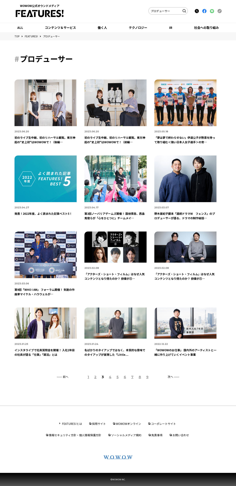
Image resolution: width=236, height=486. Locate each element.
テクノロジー (138, 27)
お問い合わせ (180, 435)
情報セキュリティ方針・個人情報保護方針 (75, 435)
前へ (65, 377)
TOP (17, 36)
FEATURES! (31, 36)
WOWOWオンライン (128, 424)
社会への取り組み (206, 27)
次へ (170, 377)
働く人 (102, 27)
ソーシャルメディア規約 (126, 435)
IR (170, 27)
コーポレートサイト (163, 424)
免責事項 (156, 435)
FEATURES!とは (72, 424)
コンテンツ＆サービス (60, 27)
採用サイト (99, 424)
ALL (20, 27)
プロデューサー (51, 36)
